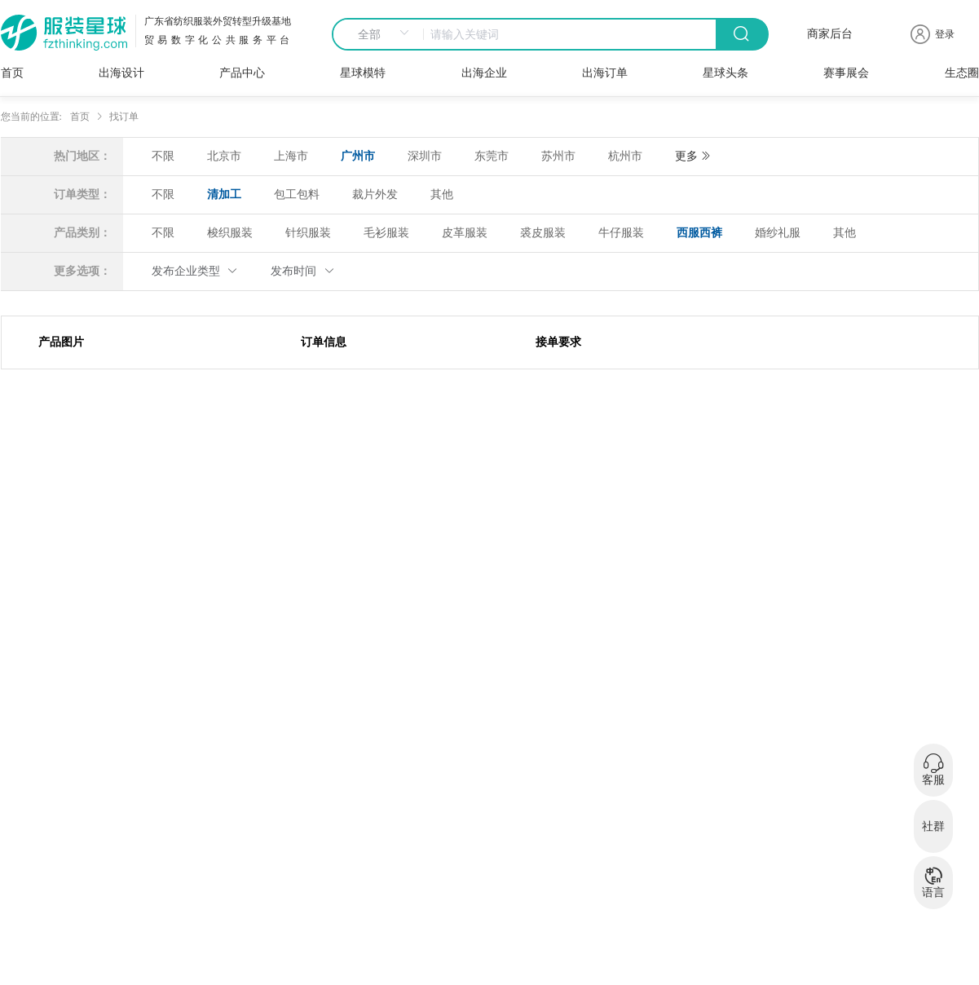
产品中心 (242, 73)
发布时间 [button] (303, 271)
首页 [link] (80, 116)
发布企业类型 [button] (195, 271)
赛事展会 (846, 73)
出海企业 (484, 73)
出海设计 (121, 73)
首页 (12, 73)
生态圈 (962, 73)
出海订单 (605, 73)
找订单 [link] (124, 116)
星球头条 (725, 73)
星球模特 (363, 73)
